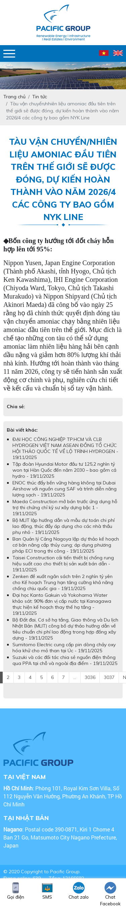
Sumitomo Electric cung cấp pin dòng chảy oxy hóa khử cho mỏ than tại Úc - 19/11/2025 (64, 648)
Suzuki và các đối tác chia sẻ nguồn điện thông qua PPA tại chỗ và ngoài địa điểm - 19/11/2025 (64, 660)
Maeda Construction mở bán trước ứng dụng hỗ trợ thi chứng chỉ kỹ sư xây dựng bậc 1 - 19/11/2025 (64, 507)
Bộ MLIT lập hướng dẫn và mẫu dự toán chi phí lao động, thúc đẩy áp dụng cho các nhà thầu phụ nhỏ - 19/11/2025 (63, 526)
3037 (109, 677)
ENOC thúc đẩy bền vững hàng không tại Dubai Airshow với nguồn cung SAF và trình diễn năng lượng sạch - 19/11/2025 (64, 489)
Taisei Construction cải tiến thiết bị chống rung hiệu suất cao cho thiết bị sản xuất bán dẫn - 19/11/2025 (63, 564)
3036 (90, 677)
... (74, 677)
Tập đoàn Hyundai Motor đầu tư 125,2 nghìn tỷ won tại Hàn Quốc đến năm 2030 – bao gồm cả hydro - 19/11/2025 (64, 470)
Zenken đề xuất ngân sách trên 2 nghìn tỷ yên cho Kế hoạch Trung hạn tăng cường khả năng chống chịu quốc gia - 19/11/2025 (62, 582)
